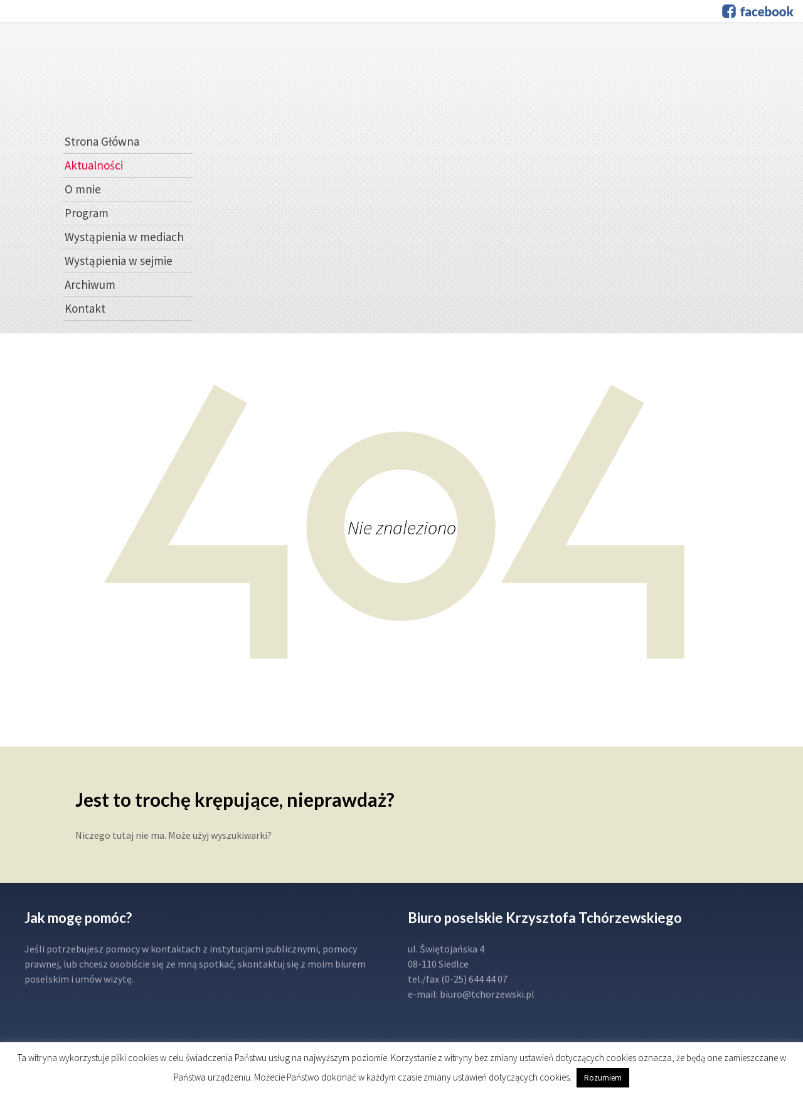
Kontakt (85, 308)
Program (87, 212)
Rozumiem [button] (603, 1077)
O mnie (83, 189)
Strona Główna (102, 141)
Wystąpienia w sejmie (119, 260)
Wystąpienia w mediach (124, 236)
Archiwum (90, 284)
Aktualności (94, 165)
